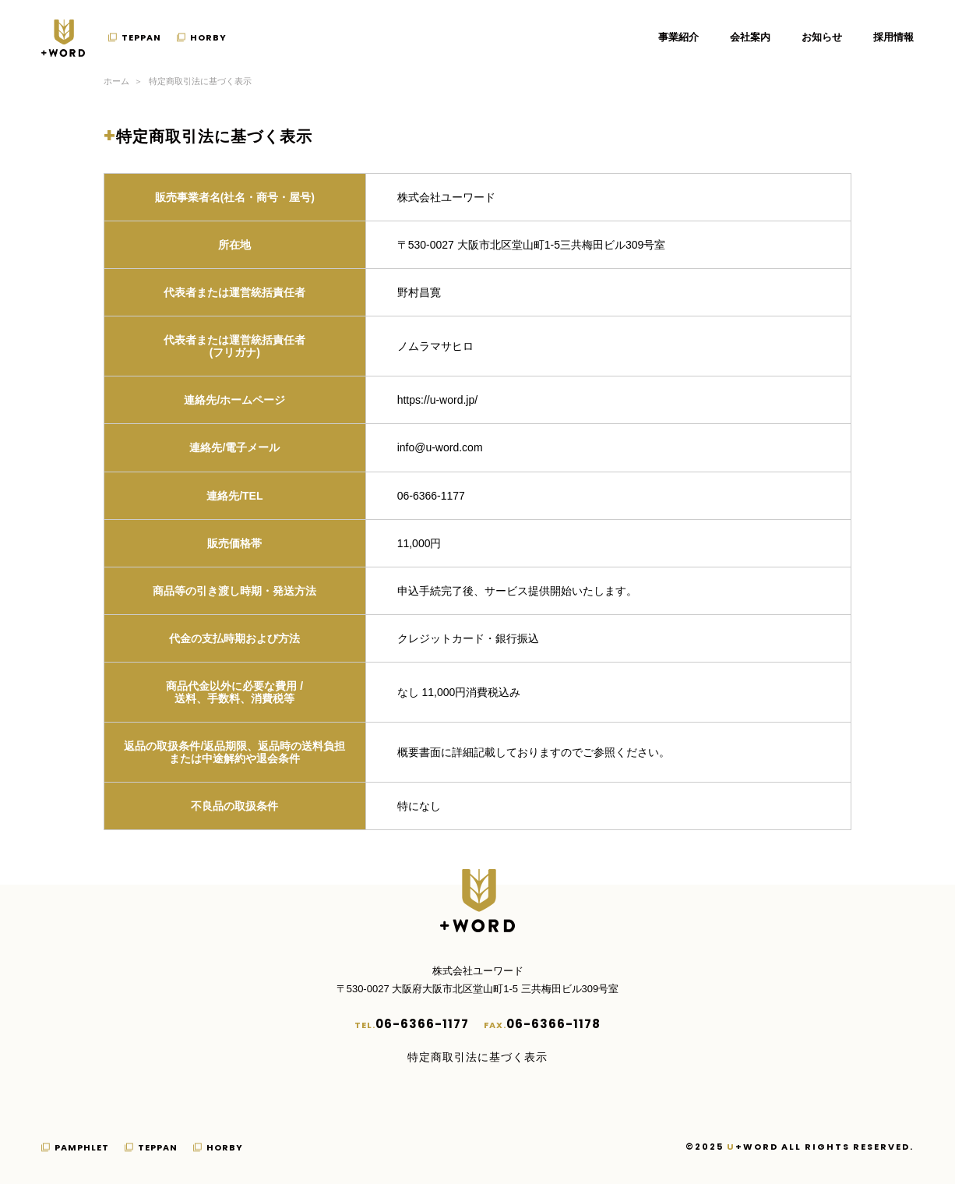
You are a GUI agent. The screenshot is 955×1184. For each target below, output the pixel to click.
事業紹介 (678, 37)
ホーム (116, 81)
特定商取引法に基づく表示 (477, 1057)
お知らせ (822, 37)
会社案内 (750, 37)
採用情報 (893, 37)
